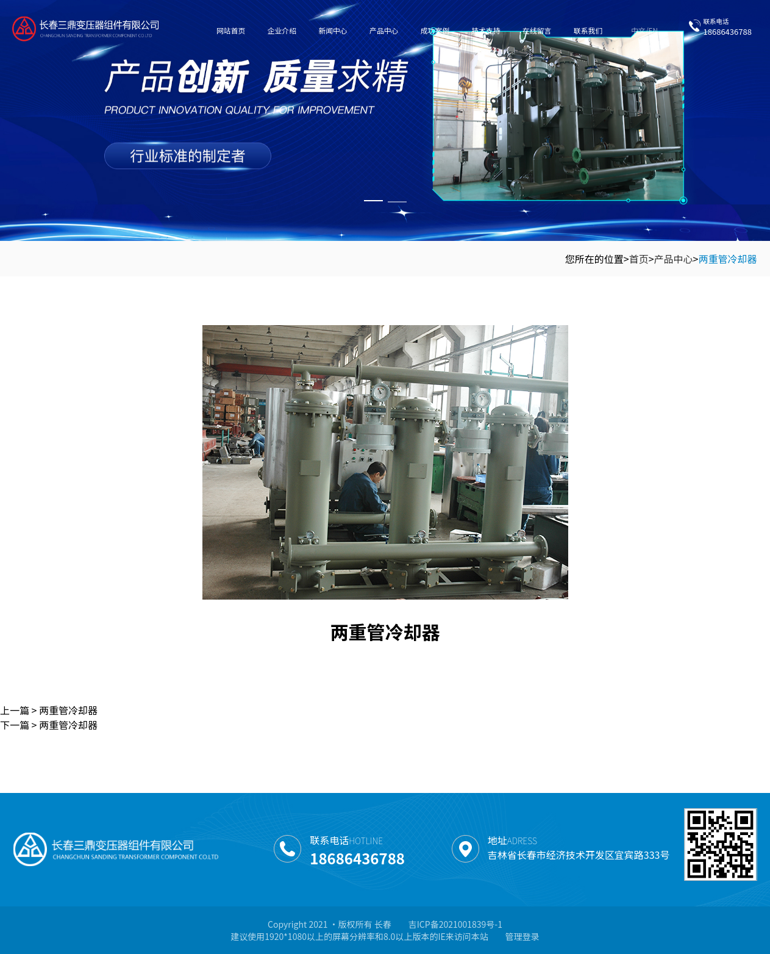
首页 (639, 258)
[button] (373, 200)
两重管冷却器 (727, 258)
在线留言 (536, 30)
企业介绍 (282, 30)
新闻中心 (332, 30)
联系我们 (588, 30)
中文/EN (644, 30)
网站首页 (230, 30)
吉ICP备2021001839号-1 (455, 924)
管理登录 (522, 936)
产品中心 (383, 30)
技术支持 (485, 30)
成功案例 (435, 30)
